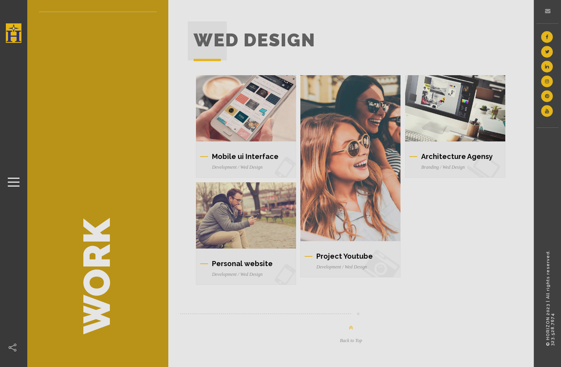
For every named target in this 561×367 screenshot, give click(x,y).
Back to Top (351, 340)
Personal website (242, 263)
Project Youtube (344, 256)
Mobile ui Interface (245, 156)
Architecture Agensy (457, 156)
